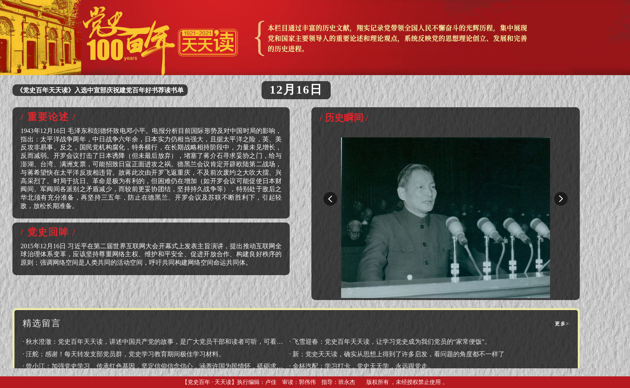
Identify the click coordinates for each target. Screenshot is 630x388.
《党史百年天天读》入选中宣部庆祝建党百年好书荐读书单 (100, 90)
